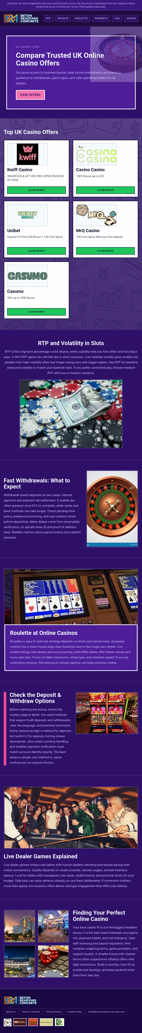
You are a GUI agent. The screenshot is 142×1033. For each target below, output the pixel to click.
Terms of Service (31, 1011)
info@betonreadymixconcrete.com (106, 1011)
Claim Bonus (36, 190)
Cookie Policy (74, 1011)
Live (117, 18)
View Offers (30, 95)
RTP (48, 18)
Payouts (63, 18)
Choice (131, 18)
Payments (101, 18)
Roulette (81, 18)
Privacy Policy (53, 1011)
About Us (11, 1011)
